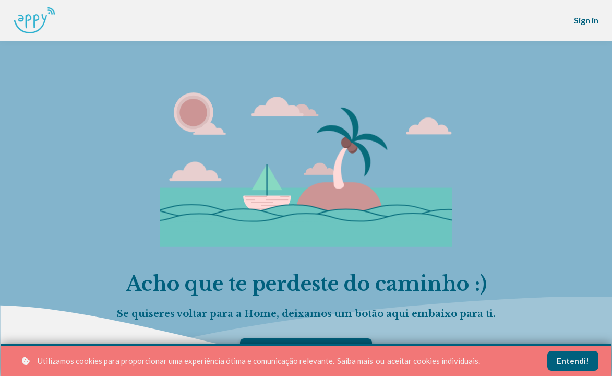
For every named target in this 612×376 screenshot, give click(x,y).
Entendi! (573, 361)
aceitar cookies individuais (432, 361)
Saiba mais (355, 361)
